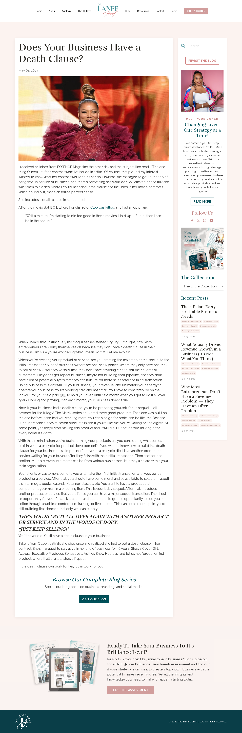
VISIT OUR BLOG (94, 599)
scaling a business (190, 331)
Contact (160, 11)
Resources (143, 11)
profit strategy (188, 373)
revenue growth (208, 326)
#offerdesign (204, 420)
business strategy (190, 368)
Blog (128, 11)
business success (210, 368)
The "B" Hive (84, 11)
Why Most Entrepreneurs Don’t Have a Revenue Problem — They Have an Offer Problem (200, 399)
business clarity (211, 321)
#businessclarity (189, 416)
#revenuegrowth (190, 425)
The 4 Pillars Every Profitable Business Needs (199, 311)
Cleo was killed (102, 207)
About (52, 11)
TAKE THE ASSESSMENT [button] (131, 690)
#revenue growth (190, 364)
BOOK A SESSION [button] (196, 11)
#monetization (188, 420)
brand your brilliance (191, 321)
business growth (189, 326)
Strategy (66, 11)
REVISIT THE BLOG (202, 60)
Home (38, 11)
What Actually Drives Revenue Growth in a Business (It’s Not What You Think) (201, 351)
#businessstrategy (209, 416)
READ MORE (202, 201)
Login (174, 11)
